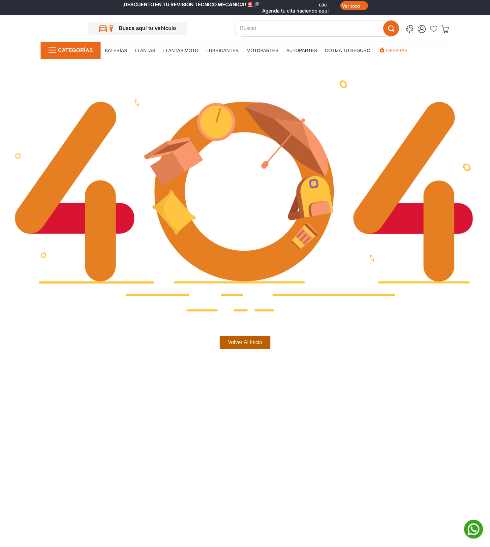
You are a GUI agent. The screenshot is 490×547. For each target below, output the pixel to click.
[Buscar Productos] (391, 28)
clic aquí (324, 4)
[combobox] (316, 28)
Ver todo (351, 6)
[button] (410, 28)
